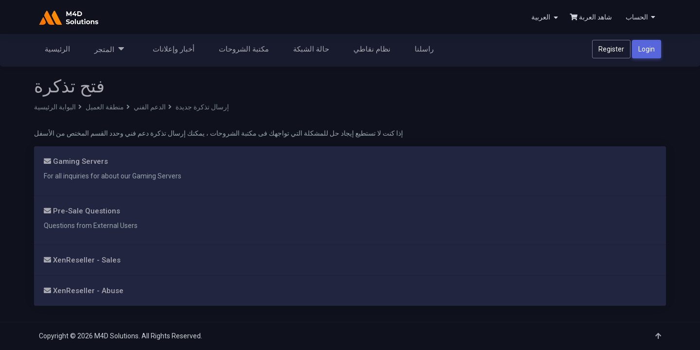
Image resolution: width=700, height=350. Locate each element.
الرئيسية (57, 49)
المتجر (109, 49)
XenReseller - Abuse (83, 290)
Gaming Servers (76, 161)
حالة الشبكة (311, 49)
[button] (639, 17)
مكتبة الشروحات (244, 49)
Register (611, 49)
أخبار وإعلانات (173, 49)
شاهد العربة (591, 17)
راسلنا (424, 49)
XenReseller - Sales (82, 260)
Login (646, 49)
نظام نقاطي (371, 49)
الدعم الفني (150, 107)
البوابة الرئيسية (55, 107)
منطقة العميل (105, 107)
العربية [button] (544, 17)
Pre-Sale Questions (82, 211)
